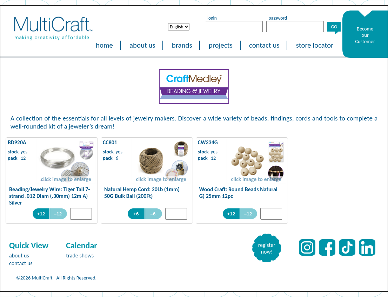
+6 (136, 213)
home (104, 45)
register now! (266, 248)
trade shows (80, 255)
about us (142, 45)
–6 (153, 213)
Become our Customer (365, 35)
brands (182, 45)
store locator (315, 45)
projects (221, 45)
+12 (41, 213)
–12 (58, 213)
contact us (264, 45)
